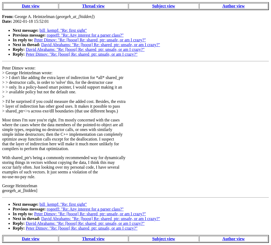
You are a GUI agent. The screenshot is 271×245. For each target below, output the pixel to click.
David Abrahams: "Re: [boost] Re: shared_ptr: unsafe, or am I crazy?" (100, 44)
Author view (233, 6)
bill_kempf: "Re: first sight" (63, 30)
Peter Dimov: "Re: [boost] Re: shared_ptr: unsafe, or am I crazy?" (90, 40)
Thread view (93, 6)
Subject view (163, 6)
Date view (30, 6)
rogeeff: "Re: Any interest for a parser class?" (85, 35)
